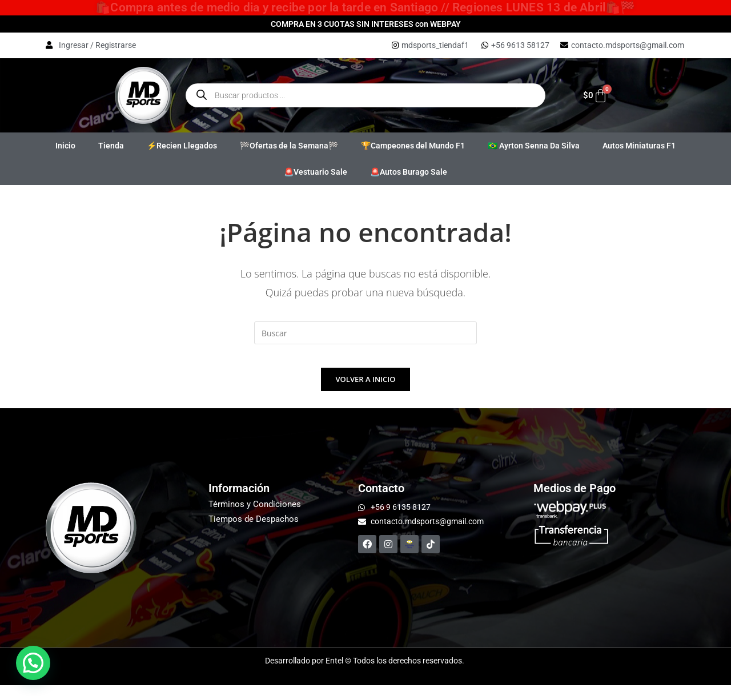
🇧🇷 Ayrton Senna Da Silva (534, 145)
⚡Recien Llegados (182, 145)
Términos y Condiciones (254, 515)
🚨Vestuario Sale (315, 171)
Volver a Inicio (366, 390)
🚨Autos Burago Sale (408, 171)
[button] (33, 663)
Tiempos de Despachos (253, 530)
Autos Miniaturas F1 (639, 145)
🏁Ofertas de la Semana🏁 (289, 145)
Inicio (65, 145)
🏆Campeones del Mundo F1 (413, 145)
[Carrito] (589, 95)
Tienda (111, 145)
